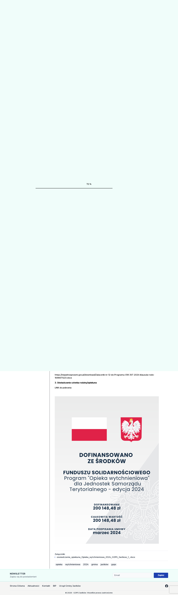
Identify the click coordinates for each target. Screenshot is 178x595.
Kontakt (46, 586)
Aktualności (33, 586)
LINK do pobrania (63, 388)
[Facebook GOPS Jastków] (166, 585)
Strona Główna (17, 586)
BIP (54, 586)
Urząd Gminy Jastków (70, 586)
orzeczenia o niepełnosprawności (148, 323)
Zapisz (161, 575)
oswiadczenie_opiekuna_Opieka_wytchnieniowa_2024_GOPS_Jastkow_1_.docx (96, 557)
